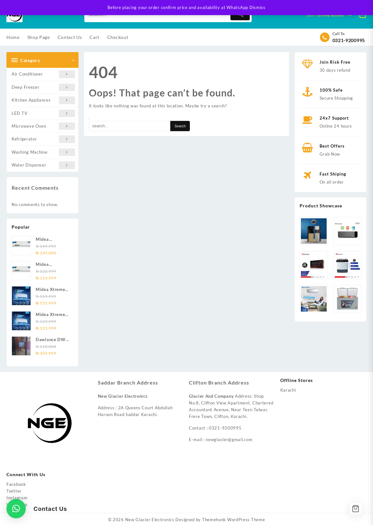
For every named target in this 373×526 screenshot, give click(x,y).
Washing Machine (43, 152)
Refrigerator (43, 139)
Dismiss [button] (257, 7)
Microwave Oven (43, 126)
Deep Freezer (43, 87)
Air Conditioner (43, 74)
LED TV (43, 113)
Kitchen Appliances (43, 100)
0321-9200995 (348, 40)
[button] (16, 508)
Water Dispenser (43, 165)
